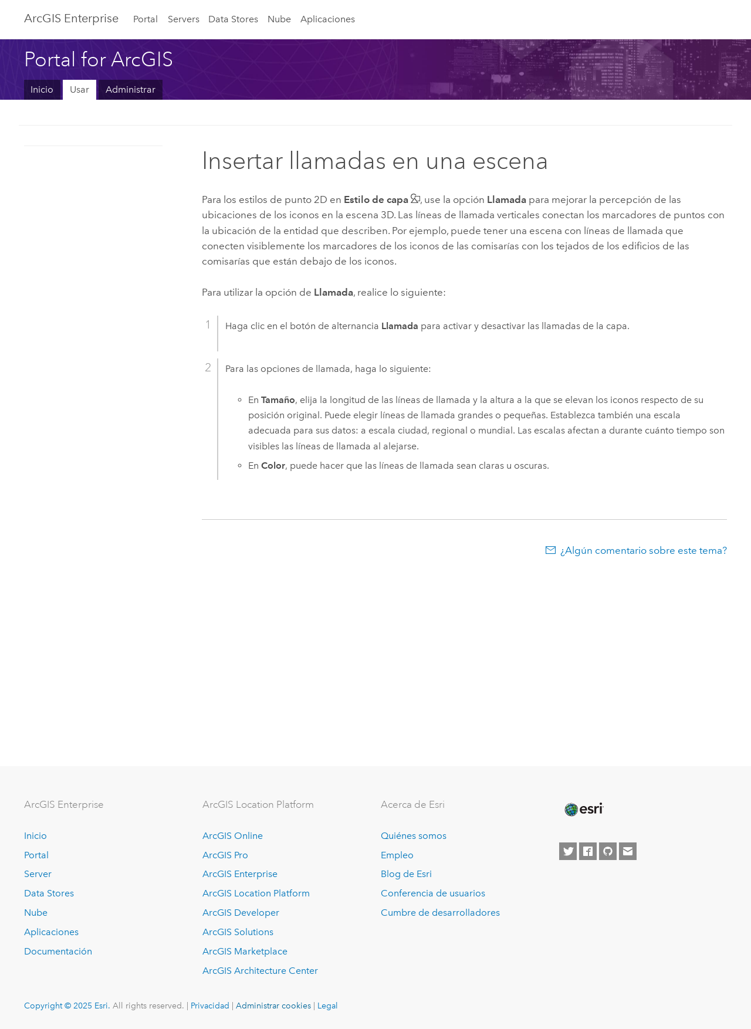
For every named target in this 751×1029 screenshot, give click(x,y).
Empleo (397, 855)
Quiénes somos (413, 835)
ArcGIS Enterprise (71, 18)
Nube (279, 19)
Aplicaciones (327, 19)
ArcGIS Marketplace (244, 951)
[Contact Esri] (628, 851)
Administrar (130, 89)
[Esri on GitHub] (608, 851)
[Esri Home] (583, 809)
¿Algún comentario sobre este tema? (643, 550)
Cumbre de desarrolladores (440, 912)
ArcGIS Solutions (237, 931)
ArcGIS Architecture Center (260, 970)
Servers (183, 19)
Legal (327, 1005)
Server (38, 873)
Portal (145, 19)
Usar (79, 89)
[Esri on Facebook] (588, 851)
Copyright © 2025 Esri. (67, 1005)
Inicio (42, 89)
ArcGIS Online (232, 835)
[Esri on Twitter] (568, 851)
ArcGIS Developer (240, 912)
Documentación (58, 951)
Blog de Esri (406, 873)
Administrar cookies (273, 1005)
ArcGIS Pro (225, 855)
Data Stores (233, 19)
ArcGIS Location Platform (256, 893)
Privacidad (210, 1005)
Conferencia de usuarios (433, 893)
